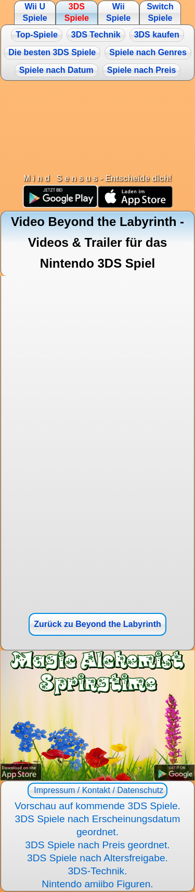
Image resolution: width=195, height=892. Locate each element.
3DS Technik (96, 34)
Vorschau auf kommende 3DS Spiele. (97, 805)
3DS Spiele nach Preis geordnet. (97, 844)
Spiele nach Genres (148, 52)
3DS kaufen (156, 34)
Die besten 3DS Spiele (52, 52)
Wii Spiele (118, 12)
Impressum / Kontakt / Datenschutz (97, 790)
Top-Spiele (37, 34)
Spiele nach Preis (141, 70)
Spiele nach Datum (56, 70)
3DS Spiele (76, 12)
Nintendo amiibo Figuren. (97, 883)
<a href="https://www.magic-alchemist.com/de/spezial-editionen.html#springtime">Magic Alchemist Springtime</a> (97, 715)
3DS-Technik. (97, 870)
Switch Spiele (160, 12)
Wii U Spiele (34, 12)
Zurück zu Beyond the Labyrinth (97, 624)
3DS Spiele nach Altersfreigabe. (97, 857)
